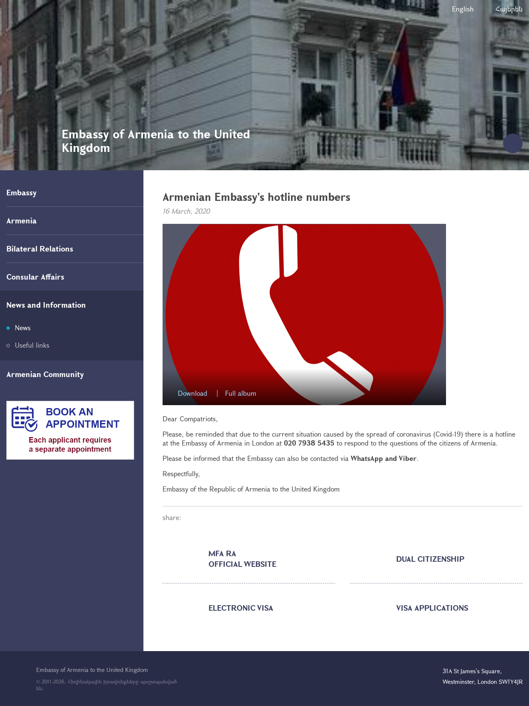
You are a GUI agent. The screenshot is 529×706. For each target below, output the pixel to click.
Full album (240, 393)
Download (192, 393)
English (463, 8)
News (23, 327)
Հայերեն (509, 8)
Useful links (32, 344)
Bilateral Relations (39, 248)
